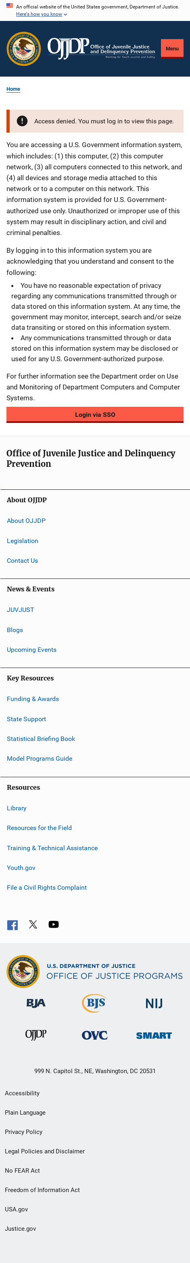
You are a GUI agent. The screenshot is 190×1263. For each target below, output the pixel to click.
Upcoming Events (31, 649)
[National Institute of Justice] (154, 1009)
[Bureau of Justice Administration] (36, 1009)
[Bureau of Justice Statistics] (95, 1014)
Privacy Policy (23, 1132)
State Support (26, 718)
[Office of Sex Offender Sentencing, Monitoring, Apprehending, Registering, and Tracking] (154, 1040)
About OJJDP (26, 520)
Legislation (22, 540)
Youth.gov (21, 868)
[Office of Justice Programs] (23, 48)
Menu (172, 49)
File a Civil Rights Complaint (47, 887)
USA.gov (16, 1209)
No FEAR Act (22, 1170)
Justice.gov (20, 1228)
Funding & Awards (33, 699)
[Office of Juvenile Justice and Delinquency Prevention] (35, 1042)
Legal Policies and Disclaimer (45, 1151)
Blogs (15, 629)
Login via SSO (95, 414)
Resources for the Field (39, 828)
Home (13, 89)
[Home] (101, 49)
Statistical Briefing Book (41, 739)
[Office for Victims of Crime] (95, 1041)
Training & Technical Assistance (52, 847)
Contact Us (22, 560)
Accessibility (22, 1093)
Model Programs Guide (39, 758)
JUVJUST (20, 610)
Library (17, 808)
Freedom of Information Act (42, 1190)
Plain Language (25, 1112)
